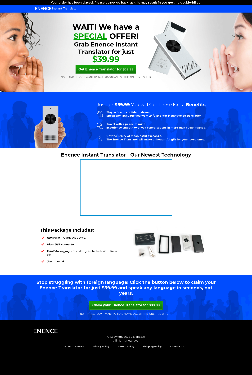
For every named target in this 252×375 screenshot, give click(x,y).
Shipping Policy (152, 346)
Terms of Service (73, 346)
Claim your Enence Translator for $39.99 (126, 305)
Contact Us (177, 346)
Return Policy (126, 346)
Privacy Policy (101, 346)
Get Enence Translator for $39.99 (105, 69)
